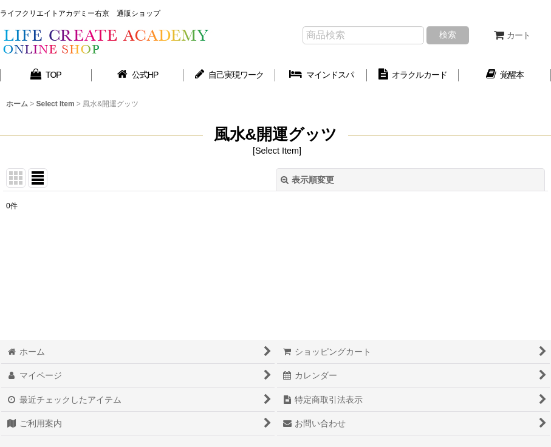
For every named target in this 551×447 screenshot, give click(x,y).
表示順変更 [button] (307, 180)
